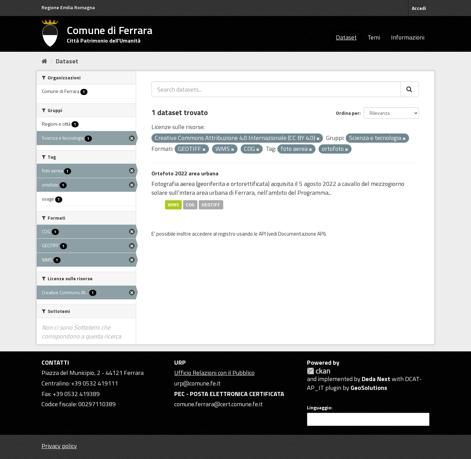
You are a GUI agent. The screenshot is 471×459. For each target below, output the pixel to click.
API (262, 234)
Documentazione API (301, 234)
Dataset (346, 37)
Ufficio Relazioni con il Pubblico (214, 372)
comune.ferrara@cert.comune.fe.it (218, 404)
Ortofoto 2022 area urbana (184, 173)
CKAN (318, 371)
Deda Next (376, 378)
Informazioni (407, 37)
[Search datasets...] (276, 89)
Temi (374, 37)
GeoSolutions (369, 387)
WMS (173, 204)
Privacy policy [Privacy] (59, 445)
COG (190, 204)
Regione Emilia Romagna (68, 7)
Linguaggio (319, 407)
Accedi (419, 8)
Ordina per (347, 112)
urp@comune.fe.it (197, 383)
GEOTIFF (210, 204)
